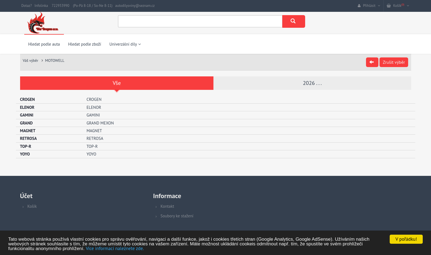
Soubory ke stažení (177, 215)
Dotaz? (26, 5)
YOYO (91, 154)
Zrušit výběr (394, 62)
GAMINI (93, 115)
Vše (117, 83)
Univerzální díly (125, 44)
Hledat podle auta (44, 44)
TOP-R (92, 146)
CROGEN (93, 99)
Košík (32, 206)
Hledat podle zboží (84, 44)
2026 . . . (312, 83)
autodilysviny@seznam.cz (134, 5)
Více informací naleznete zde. (115, 248)
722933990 (60, 5)
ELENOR (93, 107)
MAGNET (94, 130)
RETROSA (94, 138)
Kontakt (167, 206)
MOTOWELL (54, 60)
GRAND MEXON (100, 123)
